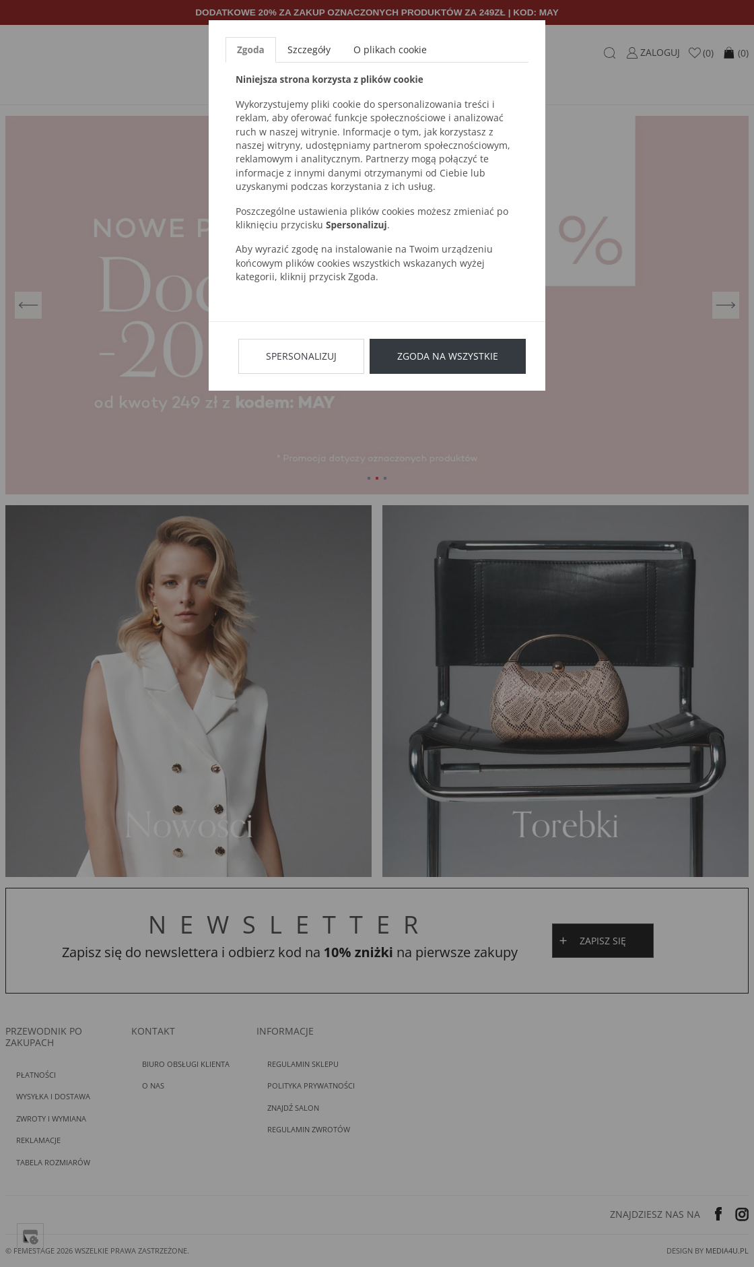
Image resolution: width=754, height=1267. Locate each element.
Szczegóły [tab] (309, 49)
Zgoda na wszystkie (447, 356)
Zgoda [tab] (251, 49)
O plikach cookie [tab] (390, 49)
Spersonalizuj (301, 356)
